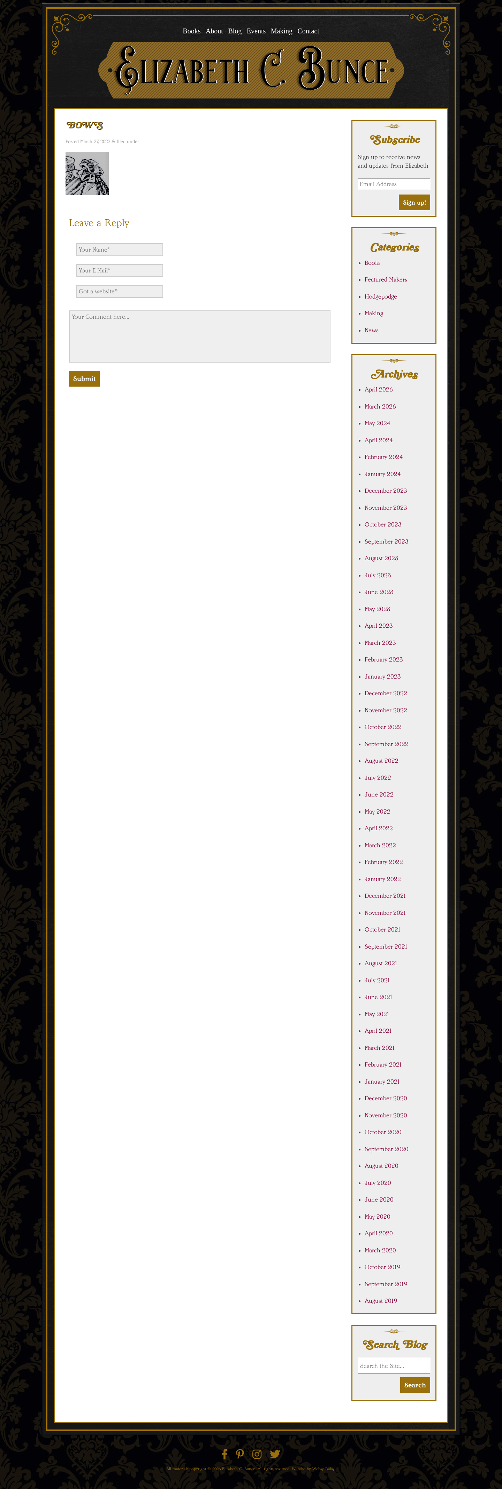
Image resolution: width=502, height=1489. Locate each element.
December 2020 (386, 1098)
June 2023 (379, 591)
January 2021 (382, 1081)
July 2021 (377, 980)
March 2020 (380, 1250)
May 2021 (377, 1014)
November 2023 (386, 507)
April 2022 (379, 828)
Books (191, 31)
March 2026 (380, 406)
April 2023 (379, 625)
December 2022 (386, 693)
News (372, 330)
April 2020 (379, 1233)
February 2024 (384, 456)
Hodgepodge (381, 296)
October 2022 (383, 726)
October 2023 (383, 524)
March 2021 (380, 1047)
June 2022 (379, 794)
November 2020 (386, 1115)
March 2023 (380, 642)
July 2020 (378, 1182)
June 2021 (379, 996)
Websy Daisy (323, 1468)
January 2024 (383, 473)
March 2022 (380, 845)
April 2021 (378, 1030)
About (214, 31)
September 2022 (387, 743)
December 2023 (386, 490)
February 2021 (383, 1064)
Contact (308, 31)
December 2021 (385, 895)
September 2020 (387, 1149)
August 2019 (381, 1300)
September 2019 (386, 1284)
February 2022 (384, 861)
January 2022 (383, 879)
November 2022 (386, 710)
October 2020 (383, 1131)
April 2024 (379, 440)
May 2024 (377, 423)
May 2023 (377, 608)
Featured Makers (386, 279)
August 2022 (381, 760)
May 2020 (377, 1216)
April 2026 (379, 389)
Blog (235, 31)
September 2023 (387, 541)
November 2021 (385, 912)
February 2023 (384, 659)
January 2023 (383, 676)
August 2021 (381, 963)
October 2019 (383, 1267)
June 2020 (379, 1199)
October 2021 (383, 929)
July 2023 (378, 575)
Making (281, 31)
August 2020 (381, 1165)
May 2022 (377, 811)
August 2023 (381, 558)
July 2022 (378, 777)
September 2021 (386, 946)
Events (256, 31)
